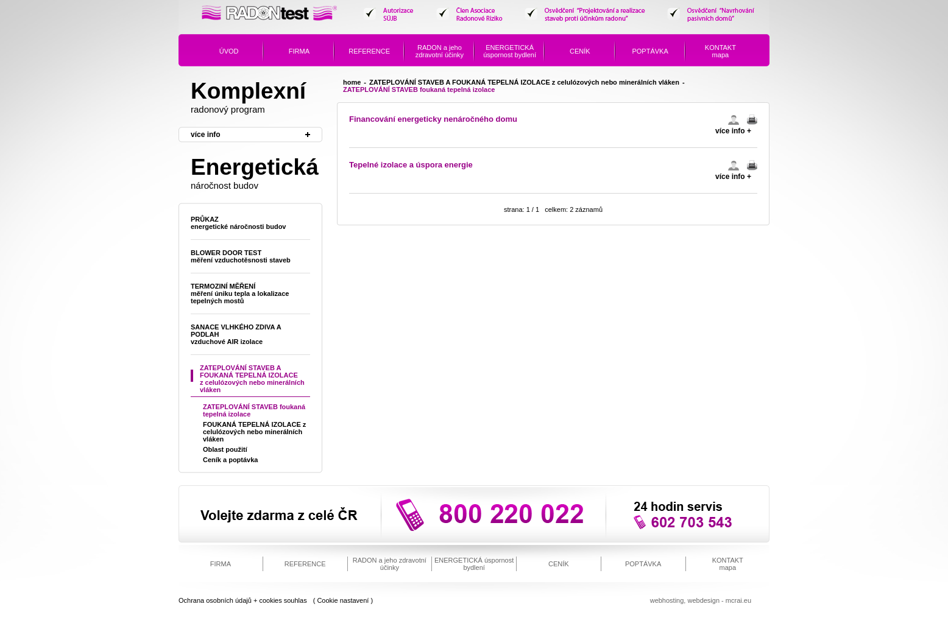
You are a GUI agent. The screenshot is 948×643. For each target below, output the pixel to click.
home (352, 82)
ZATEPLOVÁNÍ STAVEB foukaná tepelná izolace (254, 410)
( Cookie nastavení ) (343, 600)
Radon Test (270, 17)
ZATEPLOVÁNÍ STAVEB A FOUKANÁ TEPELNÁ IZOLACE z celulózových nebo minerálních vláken (524, 82)
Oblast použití (225, 449)
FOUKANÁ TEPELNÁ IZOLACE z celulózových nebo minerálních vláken (254, 432)
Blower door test (241, 256)
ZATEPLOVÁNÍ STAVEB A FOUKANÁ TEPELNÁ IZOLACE (252, 378)
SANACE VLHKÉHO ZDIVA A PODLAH (236, 334)
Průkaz (238, 223)
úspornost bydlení (509, 51)
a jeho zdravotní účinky (440, 51)
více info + (733, 131)
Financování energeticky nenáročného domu (433, 119)
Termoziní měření (240, 293)
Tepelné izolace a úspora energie (411, 164)
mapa (720, 51)
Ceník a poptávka (230, 459)
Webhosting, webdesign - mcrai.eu (700, 600)
